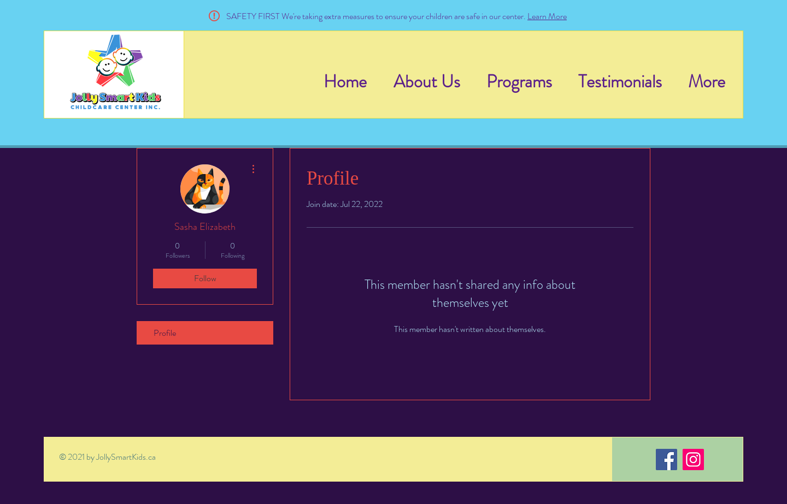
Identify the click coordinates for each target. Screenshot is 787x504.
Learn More (547, 16)
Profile (165, 333)
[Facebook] (666, 459)
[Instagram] (693, 459)
